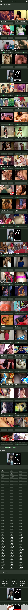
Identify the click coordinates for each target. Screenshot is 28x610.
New (3, 447)
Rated (10, 447)
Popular (6, 447)
